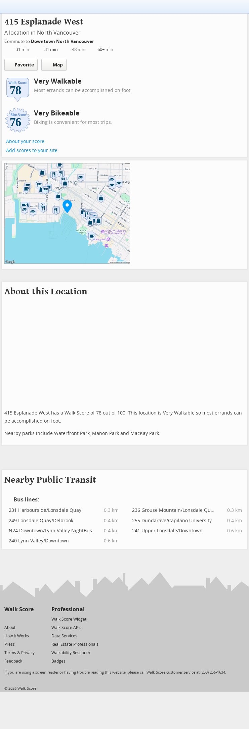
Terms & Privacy (19, 652)
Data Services (64, 636)
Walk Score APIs (66, 627)
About (9, 627)
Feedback (13, 661)
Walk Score (19, 609)
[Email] (29, 619)
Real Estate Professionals (74, 644)
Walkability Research (70, 652)
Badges (58, 661)
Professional (68, 609)
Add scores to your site (31, 150)
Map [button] (54, 65)
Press (9, 644)
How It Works (16, 636)
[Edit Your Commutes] (98, 40)
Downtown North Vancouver (63, 41)
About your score (25, 141)
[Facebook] (19, 619)
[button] (67, 206)
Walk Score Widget (68, 619)
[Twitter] (8, 619)
